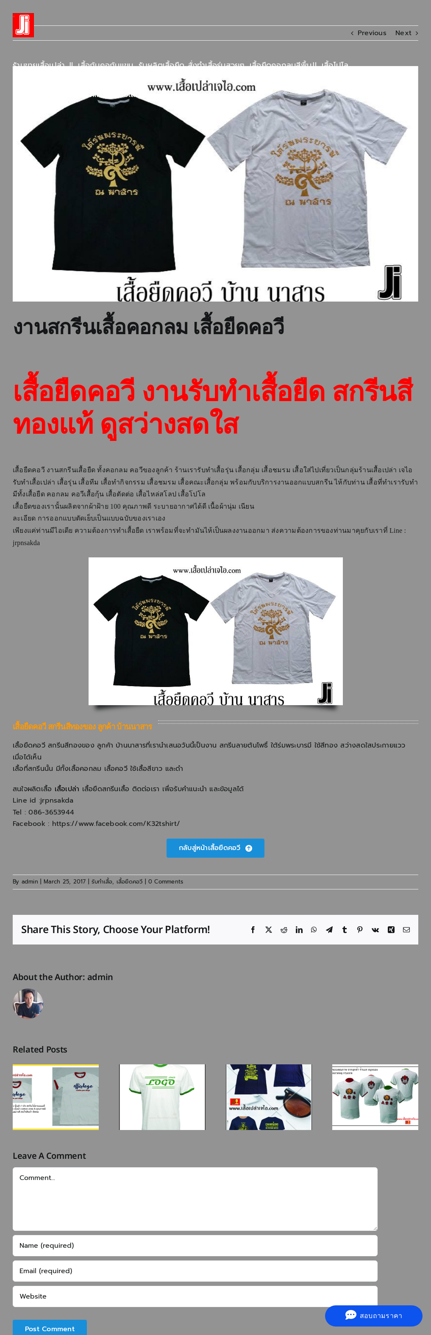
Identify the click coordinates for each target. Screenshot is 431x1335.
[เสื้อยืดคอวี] (215, 848)
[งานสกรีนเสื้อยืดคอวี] (215, 184)
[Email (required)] (195, 1271)
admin (30, 882)
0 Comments (165, 882)
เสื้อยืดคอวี (130, 882)
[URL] (195, 1296)
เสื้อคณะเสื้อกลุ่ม (203, 482)
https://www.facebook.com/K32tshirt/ (116, 824)
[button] (164, 94)
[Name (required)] (195, 1245)
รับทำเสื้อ (102, 882)
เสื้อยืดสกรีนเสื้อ (106, 789)
